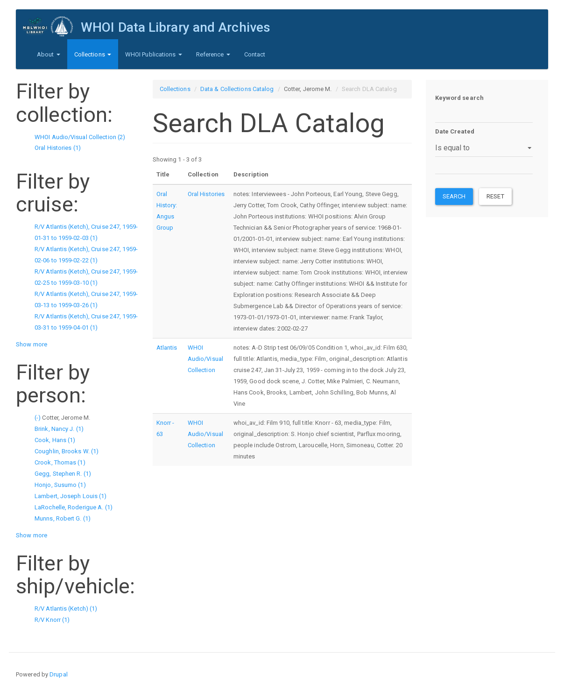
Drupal (58, 674)
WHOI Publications (153, 54)
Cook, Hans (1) (55, 440)
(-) (38, 417)
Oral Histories (206, 193)
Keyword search (459, 97)
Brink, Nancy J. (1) (59, 428)
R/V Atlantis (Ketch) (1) (66, 608)
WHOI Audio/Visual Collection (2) (80, 137)
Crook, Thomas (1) (60, 462)
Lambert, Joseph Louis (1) (71, 496)
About (48, 54)
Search (454, 196)
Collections (92, 54)
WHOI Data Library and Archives (175, 27)
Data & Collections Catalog (237, 88)
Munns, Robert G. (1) (63, 518)
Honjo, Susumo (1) (60, 484)
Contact (255, 54)
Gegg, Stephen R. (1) (63, 473)
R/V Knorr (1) (52, 619)
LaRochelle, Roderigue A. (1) (74, 507)
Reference (213, 54)
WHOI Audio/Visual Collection (205, 358)
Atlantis (166, 347)
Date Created (454, 131)
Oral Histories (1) (58, 147)
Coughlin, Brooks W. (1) (67, 451)
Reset (495, 196)
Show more (31, 344)
